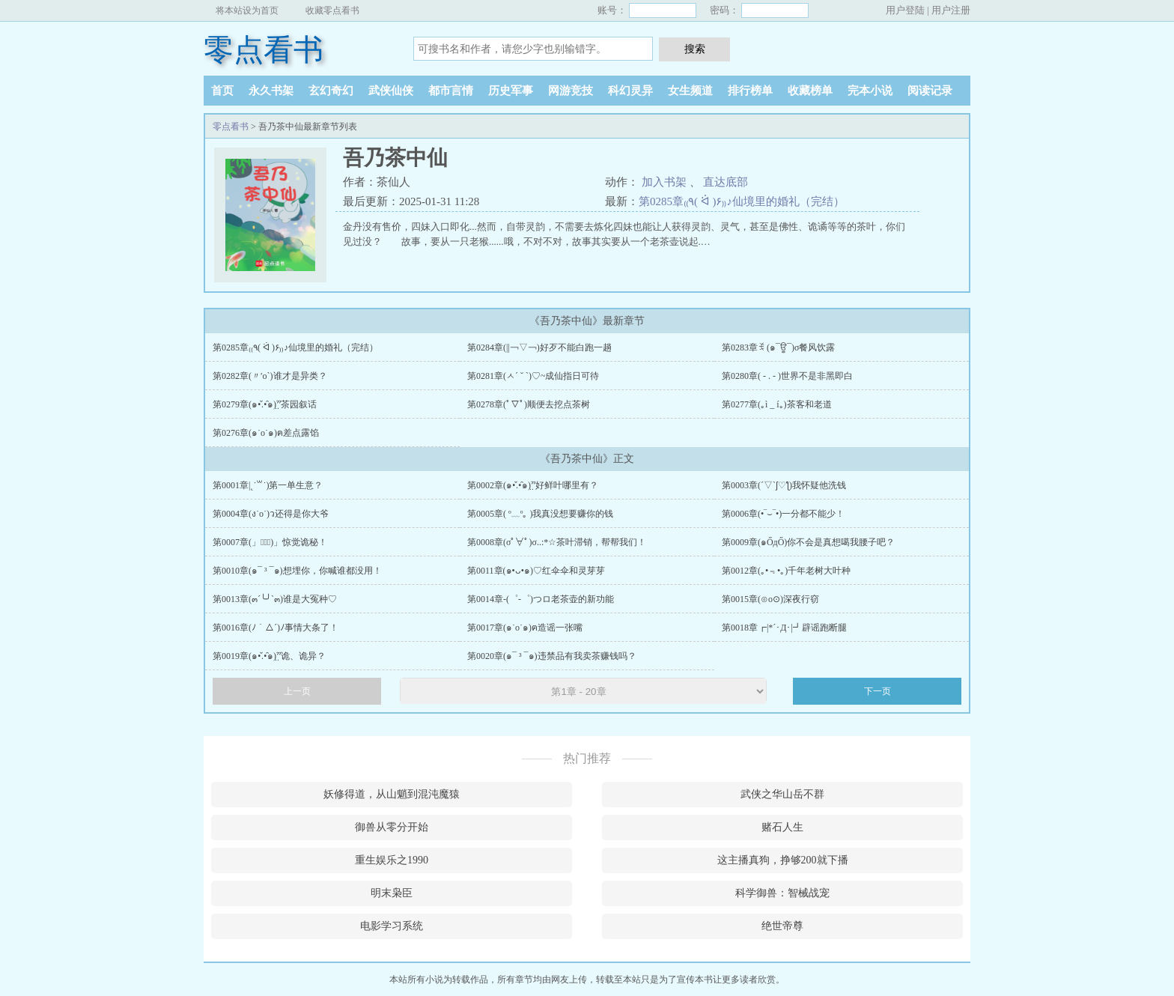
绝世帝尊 (782, 926)
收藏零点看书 (332, 10)
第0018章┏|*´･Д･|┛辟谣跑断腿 (784, 627)
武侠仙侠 (390, 91)
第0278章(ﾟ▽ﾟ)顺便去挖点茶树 (528, 404)
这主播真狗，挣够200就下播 (782, 860)
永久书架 (271, 91)
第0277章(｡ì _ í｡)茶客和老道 (777, 404)
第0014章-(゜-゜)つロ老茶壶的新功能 (540, 599)
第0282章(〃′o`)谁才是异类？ (270, 376)
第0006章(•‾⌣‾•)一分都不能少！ (783, 513)
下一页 (877, 691)
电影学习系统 (391, 926)
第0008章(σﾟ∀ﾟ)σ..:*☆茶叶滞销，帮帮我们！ (556, 542)
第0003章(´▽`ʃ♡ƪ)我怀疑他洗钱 (784, 485)
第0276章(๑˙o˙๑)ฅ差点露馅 (266, 433)
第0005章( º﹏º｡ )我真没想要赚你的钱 (540, 513)
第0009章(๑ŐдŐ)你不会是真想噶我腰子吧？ (808, 542)
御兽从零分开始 (391, 827)
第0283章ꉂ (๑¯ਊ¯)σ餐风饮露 (778, 347)
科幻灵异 (630, 91)
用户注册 (950, 10)
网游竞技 (570, 91)
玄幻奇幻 (330, 91)
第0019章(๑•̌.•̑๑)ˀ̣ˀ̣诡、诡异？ (269, 656)
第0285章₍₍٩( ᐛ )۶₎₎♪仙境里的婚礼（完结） (742, 201)
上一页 (297, 691)
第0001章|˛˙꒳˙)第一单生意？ (268, 485)
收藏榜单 (810, 91)
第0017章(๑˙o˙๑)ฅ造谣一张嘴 (525, 627)
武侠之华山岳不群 (782, 794)
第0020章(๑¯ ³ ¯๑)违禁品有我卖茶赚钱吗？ (551, 656)
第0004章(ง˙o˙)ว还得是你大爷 (271, 513)
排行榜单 (750, 91)
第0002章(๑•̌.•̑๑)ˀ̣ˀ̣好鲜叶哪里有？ (532, 485)
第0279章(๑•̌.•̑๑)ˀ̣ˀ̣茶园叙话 (265, 404)
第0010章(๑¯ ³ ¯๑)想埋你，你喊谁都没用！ (297, 570)
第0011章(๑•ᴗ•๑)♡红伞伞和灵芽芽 (536, 570)
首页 (222, 91)
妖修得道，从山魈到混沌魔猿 (391, 794)
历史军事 (510, 91)
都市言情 (450, 91)
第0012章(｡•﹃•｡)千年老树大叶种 (786, 570)
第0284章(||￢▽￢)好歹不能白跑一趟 (539, 347)
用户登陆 (905, 10)
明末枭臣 (392, 893)
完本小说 (870, 91)
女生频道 (690, 91)
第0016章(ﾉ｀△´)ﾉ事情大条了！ (275, 627)
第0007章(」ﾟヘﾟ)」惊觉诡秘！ (270, 542)
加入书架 (664, 182)
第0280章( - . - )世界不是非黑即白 (787, 376)
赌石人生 (782, 827)
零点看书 (263, 50)
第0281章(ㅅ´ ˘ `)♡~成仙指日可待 (533, 376)
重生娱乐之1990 (391, 860)
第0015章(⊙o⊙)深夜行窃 (770, 599)
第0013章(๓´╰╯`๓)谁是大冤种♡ (275, 599)
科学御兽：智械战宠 (782, 893)
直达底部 (725, 182)
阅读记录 (929, 91)
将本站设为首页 (247, 10)
